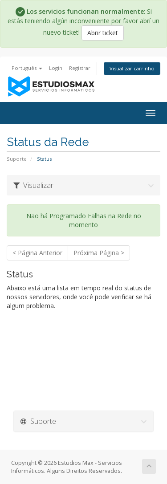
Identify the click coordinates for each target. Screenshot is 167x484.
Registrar (79, 68)
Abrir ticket (102, 32)
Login (55, 68)
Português (27, 68)
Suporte (17, 158)
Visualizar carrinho (132, 68)
